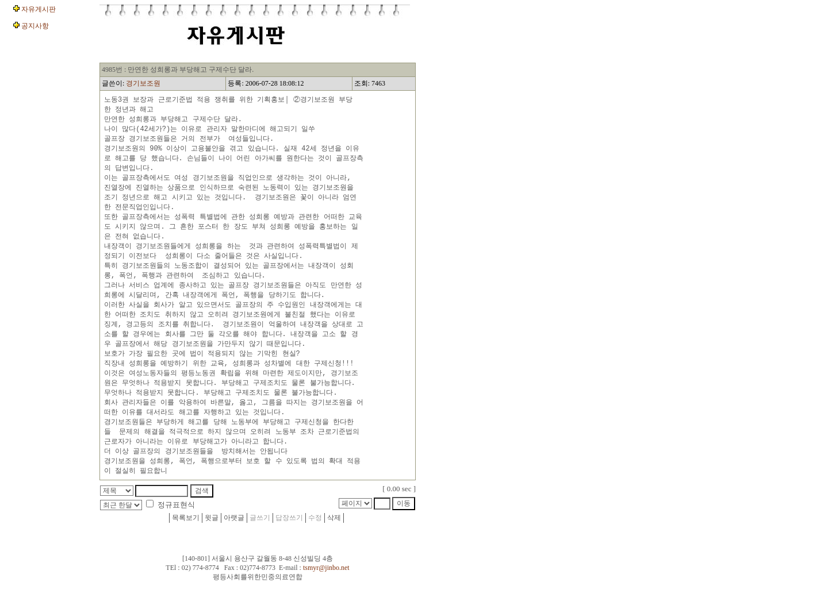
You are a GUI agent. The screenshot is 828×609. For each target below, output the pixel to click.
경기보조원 (143, 83)
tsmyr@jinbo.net (326, 590)
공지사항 (34, 26)
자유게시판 (38, 9)
